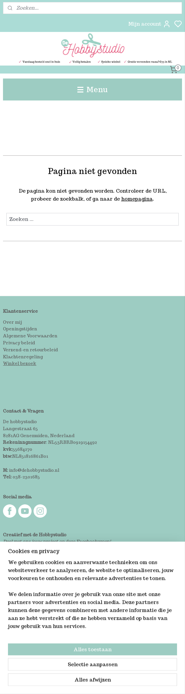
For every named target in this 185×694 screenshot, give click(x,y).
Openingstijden (20, 329)
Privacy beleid (19, 343)
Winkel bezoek (19, 363)
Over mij (12, 322)
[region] (92, 654)
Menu (92, 89)
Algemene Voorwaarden (30, 336)
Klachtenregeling (23, 357)
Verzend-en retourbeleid (30, 350)
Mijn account (149, 24)
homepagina (137, 199)
